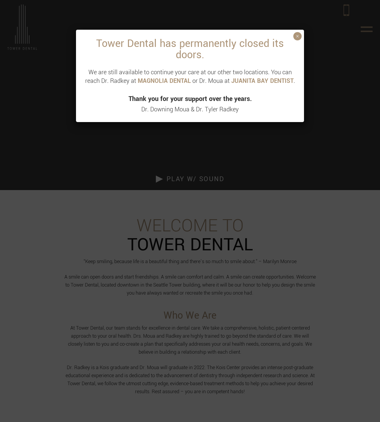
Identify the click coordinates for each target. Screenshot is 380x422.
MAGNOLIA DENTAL (164, 81)
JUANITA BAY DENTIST (262, 81)
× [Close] (297, 36)
